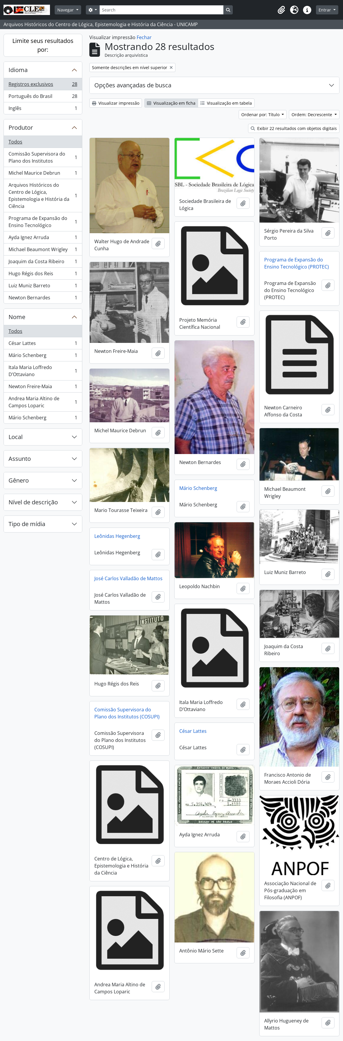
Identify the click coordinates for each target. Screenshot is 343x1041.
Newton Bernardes (42, 298)
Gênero (19, 480)
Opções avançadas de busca (132, 85)
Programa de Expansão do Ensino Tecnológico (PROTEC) (296, 263)
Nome (17, 317)
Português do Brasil (42, 97)
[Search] (161, 9)
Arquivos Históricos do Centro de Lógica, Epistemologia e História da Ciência (42, 195)
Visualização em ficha (171, 103)
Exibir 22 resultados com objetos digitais (294, 128)
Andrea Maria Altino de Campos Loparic (42, 402)
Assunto (20, 459)
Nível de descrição (33, 502)
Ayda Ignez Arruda (42, 238)
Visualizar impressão (115, 103)
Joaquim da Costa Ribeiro (42, 263)
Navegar (66, 10)
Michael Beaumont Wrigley (42, 251)
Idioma (18, 70)
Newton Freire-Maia (42, 388)
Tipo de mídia (27, 524)
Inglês (42, 109)
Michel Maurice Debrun (42, 174)
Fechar (144, 37)
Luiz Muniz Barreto (42, 287)
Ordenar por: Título (261, 114)
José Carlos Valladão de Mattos (128, 578)
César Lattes (42, 344)
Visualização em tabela (226, 103)
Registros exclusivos (42, 85)
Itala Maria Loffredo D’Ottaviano (42, 371)
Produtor (21, 127)
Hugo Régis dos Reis (42, 275)
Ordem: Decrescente (312, 114)
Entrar (325, 10)
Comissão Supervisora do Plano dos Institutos (42, 157)
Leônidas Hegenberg (117, 536)
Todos (15, 142)
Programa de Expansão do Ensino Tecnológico (42, 221)
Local (16, 437)
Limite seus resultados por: (42, 45)
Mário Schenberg (42, 356)
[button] (281, 10)
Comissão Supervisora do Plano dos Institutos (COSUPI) (127, 713)
